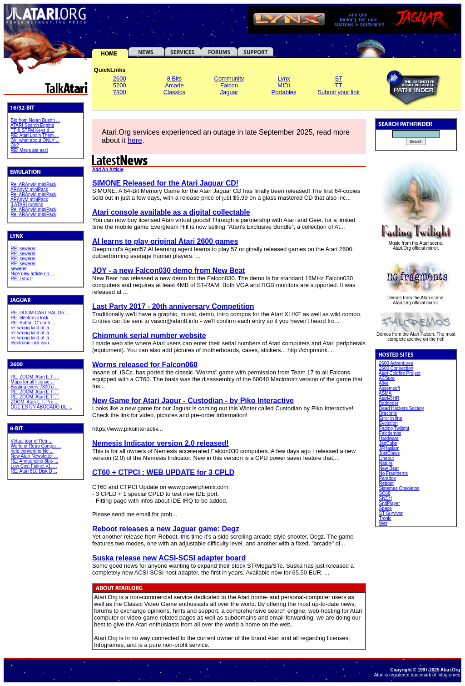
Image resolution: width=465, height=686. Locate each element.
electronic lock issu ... (32, 342)
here (135, 140)
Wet (383, 523)
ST (338, 78)
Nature (386, 463)
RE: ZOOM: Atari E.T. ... (35, 376)
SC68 (385, 493)
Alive (384, 383)
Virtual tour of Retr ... (32, 441)
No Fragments (393, 473)
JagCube (388, 443)
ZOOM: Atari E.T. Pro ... (35, 401)
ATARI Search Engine (32, 125)
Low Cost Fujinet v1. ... (34, 466)
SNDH (385, 498)
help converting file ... (32, 451)
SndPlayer (389, 503)
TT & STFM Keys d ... (32, 130)
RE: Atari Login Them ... (35, 135)
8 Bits (174, 78)
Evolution (388, 423)
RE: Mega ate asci (29, 150)
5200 (119, 85)
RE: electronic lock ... (32, 317)
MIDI (283, 85)
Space (385, 508)
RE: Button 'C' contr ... (33, 322)
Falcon (229, 85)
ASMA (385, 393)
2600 (119, 78)
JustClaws (389, 453)
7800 (119, 92)
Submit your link (338, 92)
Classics (174, 92)
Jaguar (229, 92)
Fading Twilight (394, 428)
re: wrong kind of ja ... (32, 327)
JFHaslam (389, 448)
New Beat (389, 468)
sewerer (19, 268)
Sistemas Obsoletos (399, 488)
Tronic (385, 518)
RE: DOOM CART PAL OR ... (40, 312)
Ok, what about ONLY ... (35, 140)
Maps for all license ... (33, 381)
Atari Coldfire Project (399, 373)
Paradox (387, 478)
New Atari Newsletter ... (34, 456)
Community (229, 78)
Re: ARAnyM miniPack (34, 184)
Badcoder (389, 403)
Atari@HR (389, 398)
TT (338, 85)
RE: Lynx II (22, 278)
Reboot (386, 483)
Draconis (388, 413)
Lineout (386, 458)
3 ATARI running (27, 204)
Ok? (15, 145)
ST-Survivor (391, 513)
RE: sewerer (23, 248)
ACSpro (387, 378)
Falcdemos (390, 433)
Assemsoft (389, 388)
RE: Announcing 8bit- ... (35, 461)
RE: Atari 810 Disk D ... (34, 471)
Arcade (174, 85)
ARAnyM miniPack (29, 189)
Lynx (284, 78)
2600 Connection (396, 368)
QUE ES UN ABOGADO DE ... (42, 406)
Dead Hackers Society (401, 408)
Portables (284, 92)
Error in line (390, 418)
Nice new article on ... (32, 273)
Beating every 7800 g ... (35, 386)
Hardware (389, 438)
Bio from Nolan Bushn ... (35, 120)
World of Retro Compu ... (36, 446)
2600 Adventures (396, 363)
